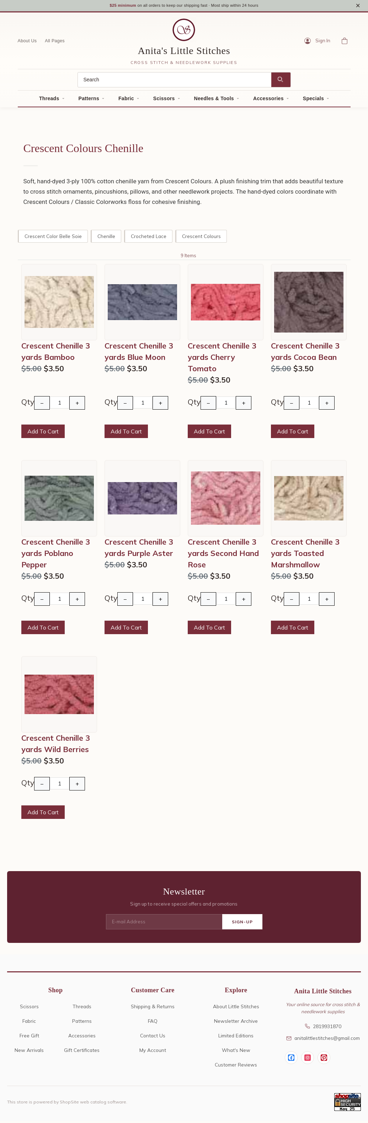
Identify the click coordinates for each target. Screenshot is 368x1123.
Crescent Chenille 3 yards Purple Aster (139, 549)
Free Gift (29, 1038)
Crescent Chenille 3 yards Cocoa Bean (305, 353)
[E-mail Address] (164, 924)
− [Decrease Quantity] (42, 405)
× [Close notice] (358, 6)
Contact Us (152, 1038)
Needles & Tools (214, 101)
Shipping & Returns (153, 1009)
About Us (27, 43)
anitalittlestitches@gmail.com (323, 1040)
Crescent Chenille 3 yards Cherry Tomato (222, 359)
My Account (152, 1052)
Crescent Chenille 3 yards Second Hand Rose (223, 555)
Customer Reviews (236, 1067)
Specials (313, 101)
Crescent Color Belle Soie (53, 238)
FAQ (153, 1023)
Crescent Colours (201, 238)
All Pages (55, 43)
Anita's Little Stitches (184, 53)
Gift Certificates (82, 1052)
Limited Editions (236, 1038)
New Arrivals (29, 1052)
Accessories (268, 101)
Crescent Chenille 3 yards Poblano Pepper (55, 555)
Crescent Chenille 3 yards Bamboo (55, 353)
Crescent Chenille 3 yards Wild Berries (55, 745)
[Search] (174, 82)
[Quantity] (59, 405)
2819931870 (323, 1028)
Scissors (164, 101)
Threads (49, 101)
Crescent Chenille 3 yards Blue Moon (139, 353)
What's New (236, 1052)
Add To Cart (43, 433)
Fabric (126, 101)
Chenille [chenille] (106, 238)
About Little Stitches (236, 1009)
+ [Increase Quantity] (77, 405)
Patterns (89, 101)
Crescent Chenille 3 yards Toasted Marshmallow (305, 555)
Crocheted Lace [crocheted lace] (148, 238)
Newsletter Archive (236, 1023)
